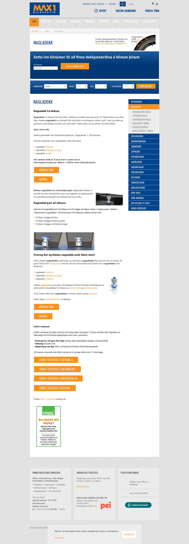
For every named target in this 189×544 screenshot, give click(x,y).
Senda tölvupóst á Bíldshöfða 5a (58, 378)
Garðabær (60, 484)
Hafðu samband (126, 11)
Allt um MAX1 (38, 497)
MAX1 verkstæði (47, 399)
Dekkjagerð (38, 86)
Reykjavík (38, 484)
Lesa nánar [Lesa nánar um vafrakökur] (59, 537)
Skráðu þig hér (83, 486)
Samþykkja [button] (129, 534)
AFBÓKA (43, 179)
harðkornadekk (90, 288)
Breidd (72, 86)
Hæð (92, 86)
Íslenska (35, 31)
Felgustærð (116, 86)
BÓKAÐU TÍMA (46, 170)
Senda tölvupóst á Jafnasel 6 (56, 360)
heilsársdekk (75, 288)
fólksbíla (49, 146)
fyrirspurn (93, 293)
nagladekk (45, 285)
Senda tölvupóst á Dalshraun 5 (57, 369)
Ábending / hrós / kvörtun (93, 4)
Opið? (102, 11)
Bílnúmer (38, 64)
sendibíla (49, 278)
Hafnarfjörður (40, 487)
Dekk (47, 31)
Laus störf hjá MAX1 (138, 493)
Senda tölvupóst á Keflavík (54, 388)
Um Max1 (112, 4)
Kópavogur (49, 484)
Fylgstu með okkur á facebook (138, 483)
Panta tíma (152, 11)
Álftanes (53, 487)
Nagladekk (59, 31)
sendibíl (48, 153)
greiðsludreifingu (52, 299)
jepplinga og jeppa (53, 150)
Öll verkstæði (54, 491)
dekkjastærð (55, 263)
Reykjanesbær (40, 491)
